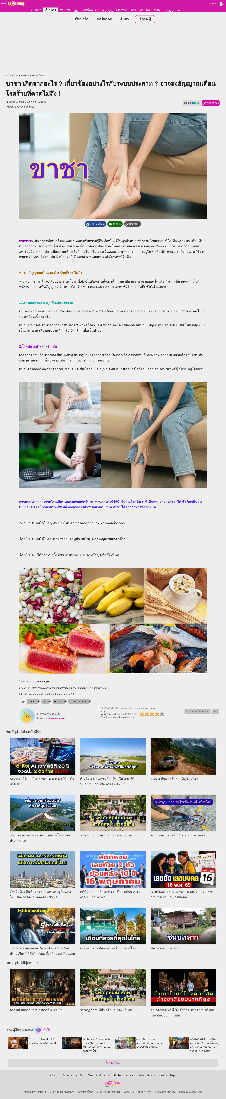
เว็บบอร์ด (50, 10)
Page (169, 10)
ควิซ (133, 10)
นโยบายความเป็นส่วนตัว (62, 1092)
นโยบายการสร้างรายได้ (109, 1092)
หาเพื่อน (65, 10)
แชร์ (192, 103)
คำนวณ (145, 10)
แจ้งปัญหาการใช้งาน (165, 1092)
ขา (44, 701)
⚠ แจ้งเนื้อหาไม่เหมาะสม (197, 712)
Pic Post (107, 10)
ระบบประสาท (78, 701)
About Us (129, 1092)
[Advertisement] (113, 49)
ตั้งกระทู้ (145, 19)
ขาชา (31, 701)
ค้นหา (124, 19)
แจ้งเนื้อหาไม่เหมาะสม (190, 1092)
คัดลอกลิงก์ (211, 103)
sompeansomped (25, 107)
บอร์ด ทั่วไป (36, 76)
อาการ (58, 701)
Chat (76, 10)
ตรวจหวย (121, 10)
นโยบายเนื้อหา (85, 1092)
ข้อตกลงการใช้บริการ (35, 1092)
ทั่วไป (42, 1030)
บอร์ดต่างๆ (104, 19)
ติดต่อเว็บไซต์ (144, 1092)
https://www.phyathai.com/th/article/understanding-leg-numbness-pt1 (70, 688)
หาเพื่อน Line (91, 10)
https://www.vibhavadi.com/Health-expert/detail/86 (46, 694)
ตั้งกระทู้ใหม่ (113, 1063)
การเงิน (158, 10)
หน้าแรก (36, 10)
